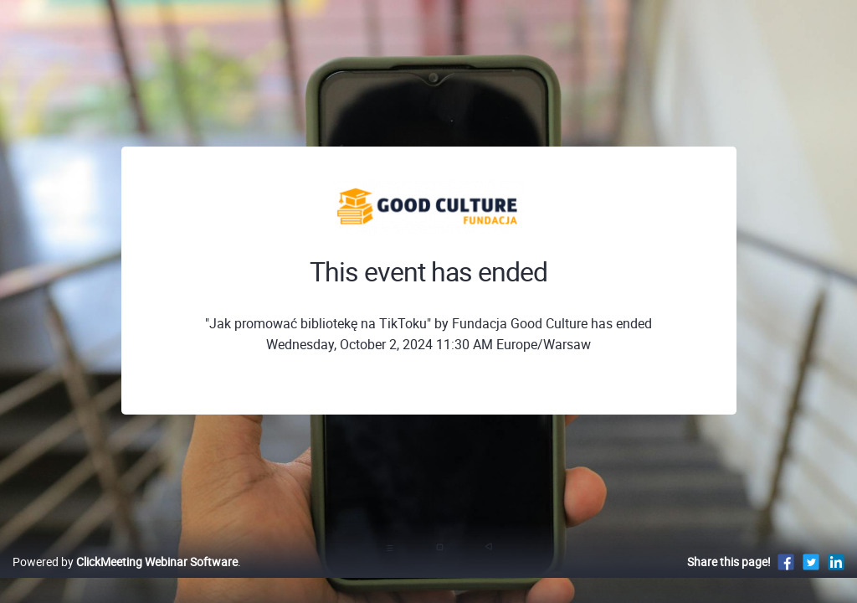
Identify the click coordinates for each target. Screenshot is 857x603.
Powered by (125, 579)
